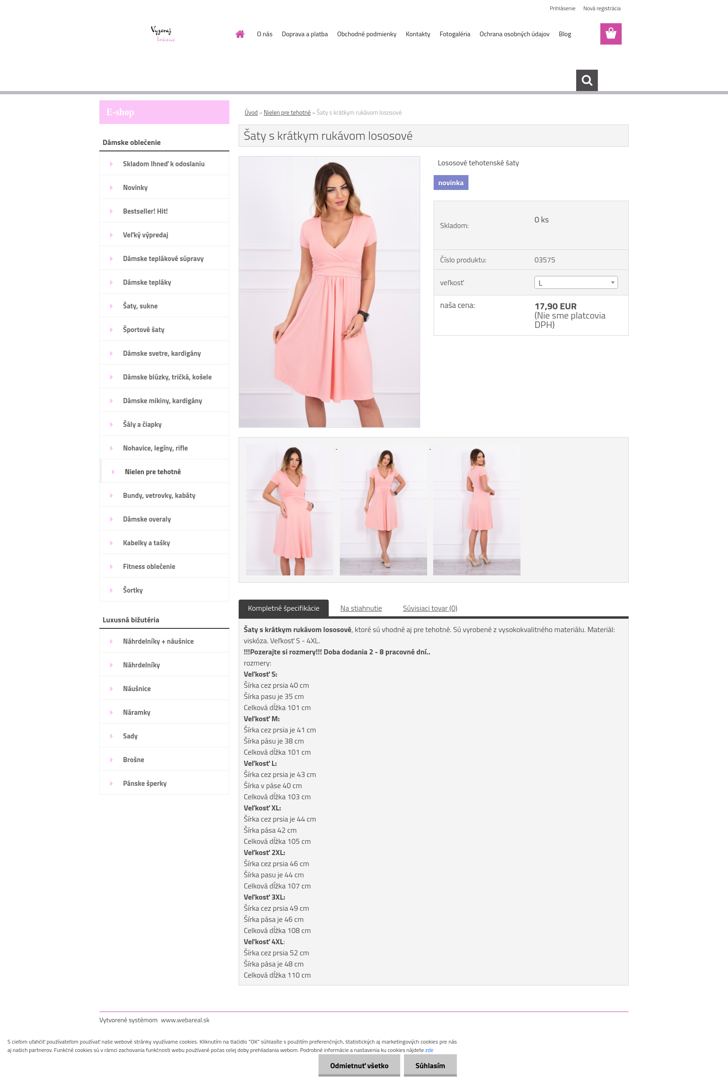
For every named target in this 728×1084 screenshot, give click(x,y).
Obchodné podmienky (366, 34)
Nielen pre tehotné (287, 112)
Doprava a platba (305, 34)
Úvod (251, 112)
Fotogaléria (455, 34)
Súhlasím (430, 1065)
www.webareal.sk (185, 1020)
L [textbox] (540, 282)
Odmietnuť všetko (359, 1065)
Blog (565, 34)
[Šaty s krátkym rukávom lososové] (329, 160)
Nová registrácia (602, 8)
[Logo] (163, 34)
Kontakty (418, 34)
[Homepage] (239, 34)
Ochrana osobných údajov (515, 34)
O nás (265, 34)
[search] (587, 80)
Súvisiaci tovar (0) (430, 608)
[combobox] (576, 282)
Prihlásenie (562, 8)
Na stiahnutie (361, 608)
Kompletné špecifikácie (283, 608)
